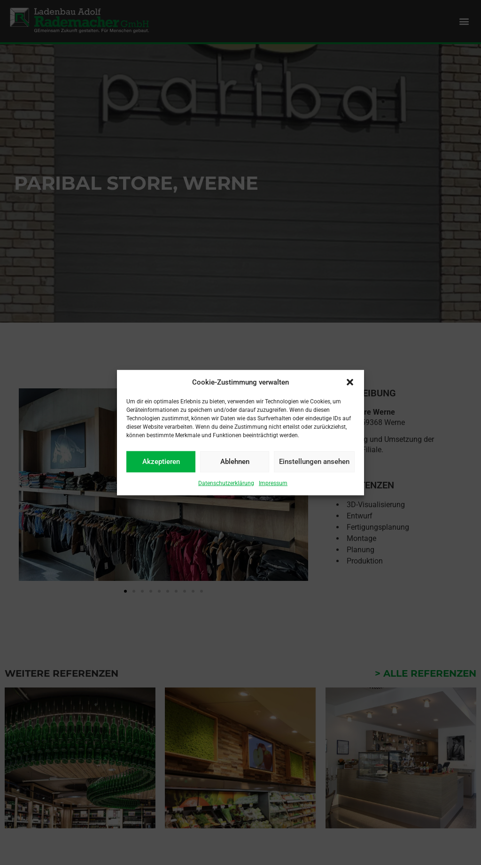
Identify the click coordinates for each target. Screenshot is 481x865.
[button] (350, 382)
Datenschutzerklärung (226, 482)
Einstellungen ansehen (314, 461)
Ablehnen (234, 461)
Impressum (273, 482)
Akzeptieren (161, 461)
